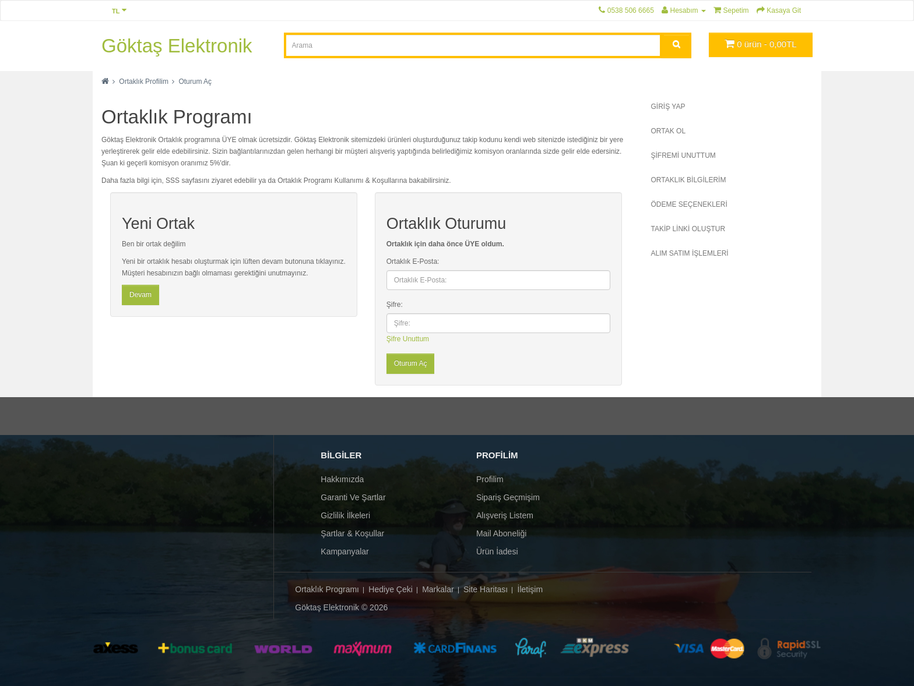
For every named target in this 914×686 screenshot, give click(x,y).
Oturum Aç (195, 81)
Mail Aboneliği (501, 533)
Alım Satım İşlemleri (690, 253)
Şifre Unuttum (407, 339)
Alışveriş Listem (504, 515)
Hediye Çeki (390, 589)
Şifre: (394, 304)
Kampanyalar (345, 551)
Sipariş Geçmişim (508, 497)
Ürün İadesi (497, 551)
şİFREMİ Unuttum (683, 155)
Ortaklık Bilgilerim (688, 180)
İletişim (530, 589)
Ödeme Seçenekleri (689, 204)
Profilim (490, 479)
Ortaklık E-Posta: (413, 261)
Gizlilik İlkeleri (345, 515)
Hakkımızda (342, 479)
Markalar (438, 589)
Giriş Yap (668, 106)
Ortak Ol (668, 131)
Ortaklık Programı (327, 589)
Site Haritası (485, 589)
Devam (140, 295)
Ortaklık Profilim (143, 81)
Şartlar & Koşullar (352, 533)
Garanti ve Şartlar (353, 497)
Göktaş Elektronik (176, 45)
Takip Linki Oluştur (688, 229)
